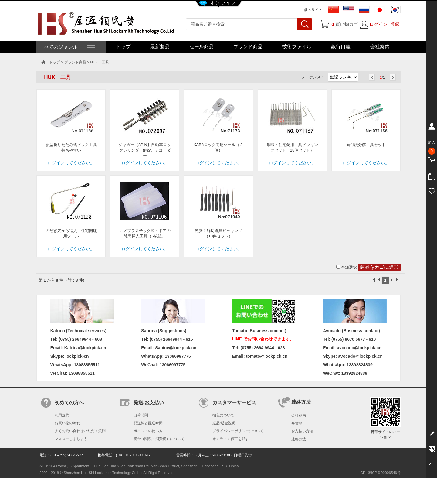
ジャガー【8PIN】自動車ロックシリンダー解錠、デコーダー (145, 150)
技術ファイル (296, 46)
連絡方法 (298, 439)
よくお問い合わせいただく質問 (80, 431)
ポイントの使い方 (148, 431)
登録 (395, 24)
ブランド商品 (248, 46)
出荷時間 (141, 415)
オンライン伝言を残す (230, 439)
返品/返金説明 (223, 423)
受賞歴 (296, 423)
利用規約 (62, 415)
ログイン (378, 24)
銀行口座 (341, 46)
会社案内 (380, 46)
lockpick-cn (77, 356)
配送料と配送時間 (148, 423)
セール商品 (201, 46)
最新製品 (160, 46)
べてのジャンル (68, 47)
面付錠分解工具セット (366, 144)
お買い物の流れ (67, 423)
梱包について (223, 415)
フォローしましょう (71, 439)
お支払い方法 (302, 431)
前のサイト (313, 10)
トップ (123, 46)
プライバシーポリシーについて (237, 431)
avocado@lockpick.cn (360, 356)
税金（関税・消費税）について (159, 439)
